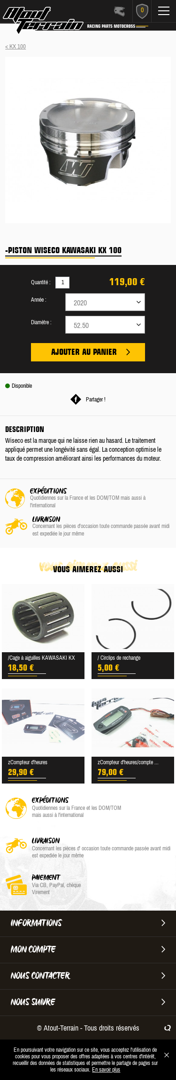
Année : (38, 299)
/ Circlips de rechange (119, 658)
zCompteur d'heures (27, 762)
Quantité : (41, 282)
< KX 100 (15, 46)
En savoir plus (106, 1069)
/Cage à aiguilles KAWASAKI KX (41, 658)
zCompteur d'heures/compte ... (128, 762)
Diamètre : (41, 322)
